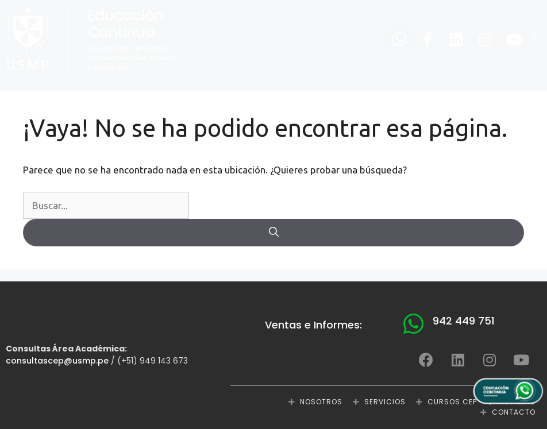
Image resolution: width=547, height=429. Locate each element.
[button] (533, 40)
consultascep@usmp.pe (57, 360)
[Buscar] (273, 232)
